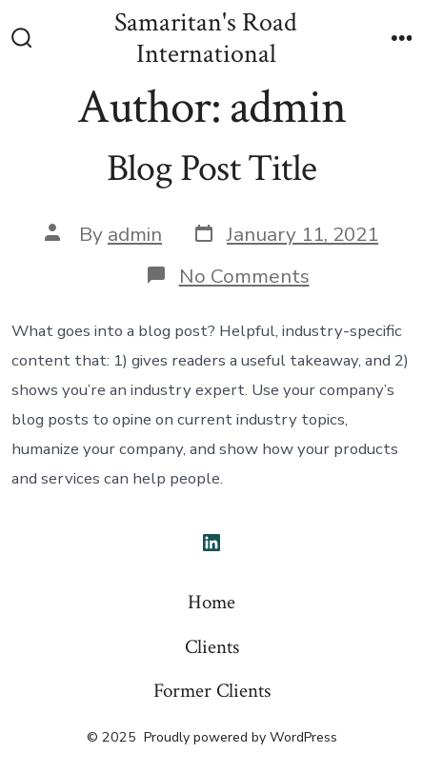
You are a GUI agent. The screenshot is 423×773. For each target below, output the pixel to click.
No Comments (244, 276)
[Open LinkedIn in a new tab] (211, 542)
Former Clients (212, 691)
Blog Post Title (211, 168)
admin (135, 234)
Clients (212, 647)
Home (211, 602)
